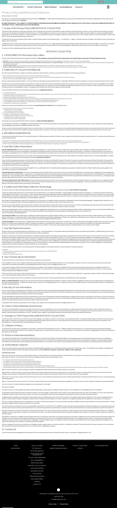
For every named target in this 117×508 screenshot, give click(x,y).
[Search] (41, 2)
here (34, 36)
